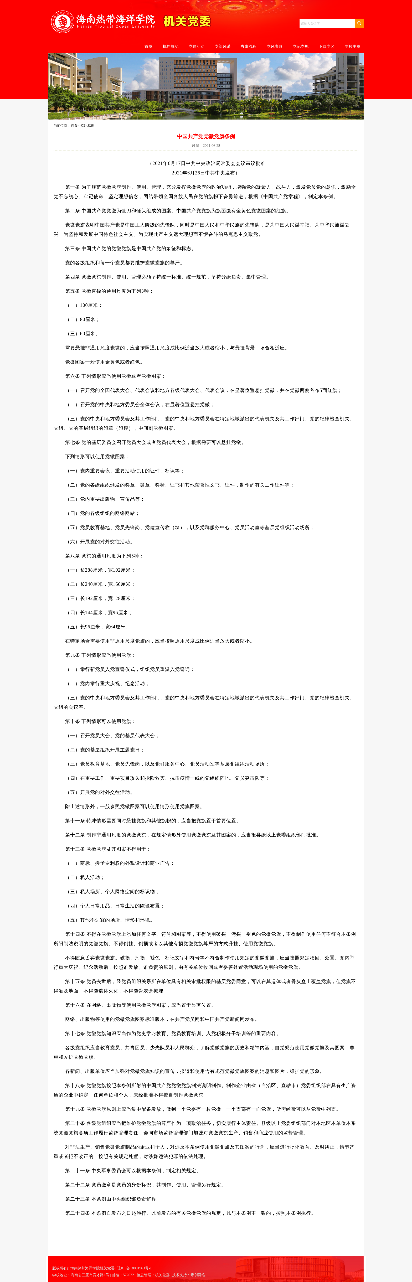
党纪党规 (300, 46)
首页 (148, 46)
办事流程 (248, 46)
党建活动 (196, 46)
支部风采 (222, 46)
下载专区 (326, 46)
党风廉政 (274, 46)
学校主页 (352, 46)
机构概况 (170, 46)
